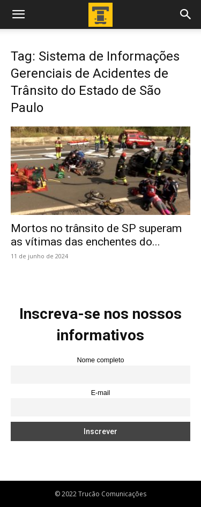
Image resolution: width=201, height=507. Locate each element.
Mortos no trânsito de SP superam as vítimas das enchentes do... (96, 235)
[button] (18, 14)
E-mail (100, 393)
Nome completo (100, 360)
